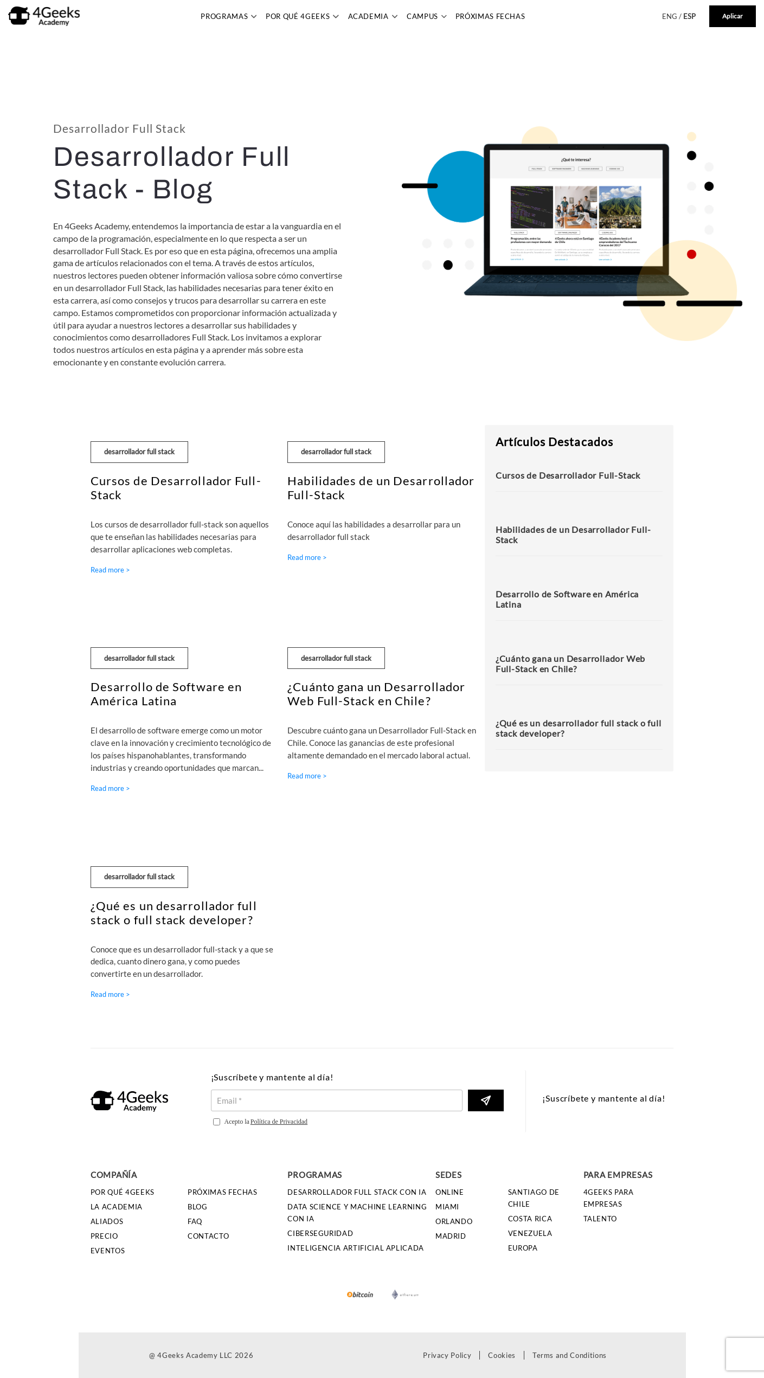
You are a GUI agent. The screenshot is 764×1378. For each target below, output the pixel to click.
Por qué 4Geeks (123, 1192)
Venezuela (530, 1233)
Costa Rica (530, 1218)
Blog (198, 1206)
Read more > (110, 569)
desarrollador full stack (139, 451)
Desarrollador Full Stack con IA (356, 1192)
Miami (447, 1206)
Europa (523, 1248)
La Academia (117, 1206)
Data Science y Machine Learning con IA (357, 1212)
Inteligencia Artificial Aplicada (355, 1248)
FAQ (195, 1221)
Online (449, 1192)
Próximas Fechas (490, 16)
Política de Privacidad (279, 1121)
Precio (104, 1236)
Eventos (108, 1250)
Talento (600, 1218)
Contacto (208, 1236)
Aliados (107, 1221)
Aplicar (732, 16)
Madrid (450, 1236)
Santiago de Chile (534, 1198)
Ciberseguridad (320, 1233)
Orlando (454, 1221)
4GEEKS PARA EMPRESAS (608, 1198)
